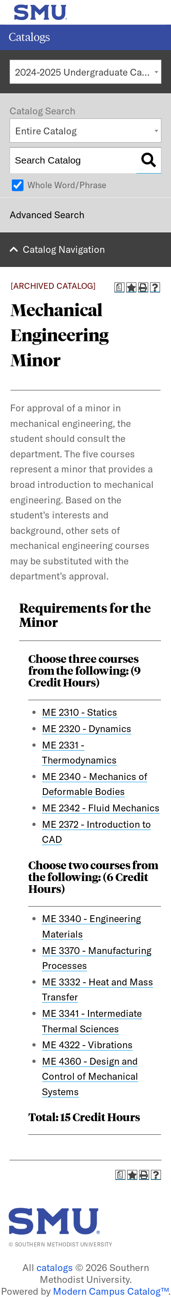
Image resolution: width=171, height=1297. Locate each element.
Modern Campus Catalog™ (110, 1291)
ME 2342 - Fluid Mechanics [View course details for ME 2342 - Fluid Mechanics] (101, 808)
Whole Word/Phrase (66, 184)
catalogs (54, 1267)
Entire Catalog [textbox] (46, 131)
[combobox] (85, 72)
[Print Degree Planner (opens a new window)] (119, 287)
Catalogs (29, 37)
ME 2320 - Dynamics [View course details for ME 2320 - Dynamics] (86, 728)
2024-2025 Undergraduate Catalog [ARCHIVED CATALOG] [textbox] (88, 72)
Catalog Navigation (64, 249)
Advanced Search (47, 214)
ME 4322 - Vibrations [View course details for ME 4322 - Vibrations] (87, 1045)
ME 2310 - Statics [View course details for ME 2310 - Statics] (79, 712)
